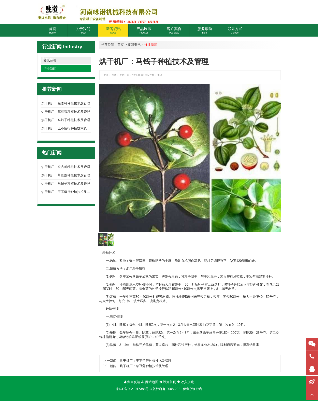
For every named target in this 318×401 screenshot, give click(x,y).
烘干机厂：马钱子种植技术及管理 (65, 120)
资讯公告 (49, 60)
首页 (120, 44)
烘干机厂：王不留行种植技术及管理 (67, 128)
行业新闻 (49, 68)
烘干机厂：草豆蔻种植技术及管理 (65, 111)
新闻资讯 (134, 44)
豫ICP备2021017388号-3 (134, 389)
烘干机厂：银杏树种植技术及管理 (65, 103)
